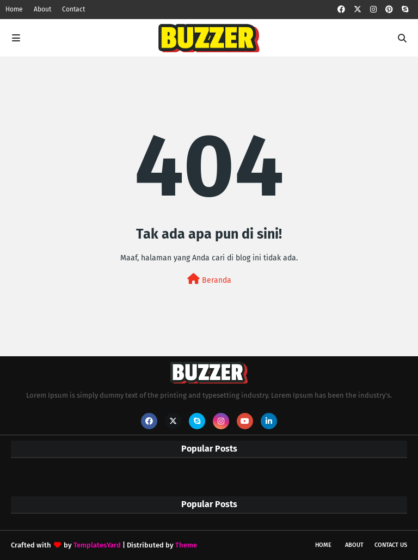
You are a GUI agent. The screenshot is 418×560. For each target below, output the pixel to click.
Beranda (209, 279)
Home (14, 9)
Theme (186, 545)
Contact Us (390, 545)
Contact (73, 9)
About (42, 9)
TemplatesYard (97, 545)
